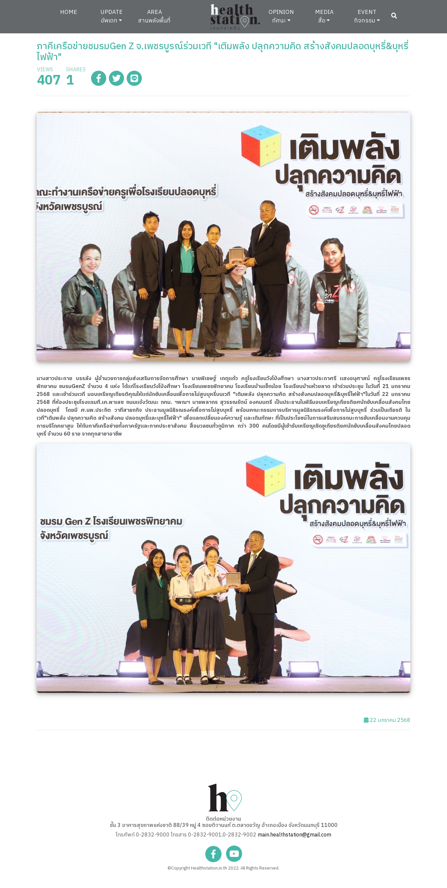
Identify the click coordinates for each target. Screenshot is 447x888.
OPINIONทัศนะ (281, 16)
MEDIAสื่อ (324, 16)
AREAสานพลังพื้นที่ (154, 16)
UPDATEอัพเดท (111, 16)
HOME (73, 12)
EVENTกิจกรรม (365, 16)
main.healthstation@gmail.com (294, 835)
